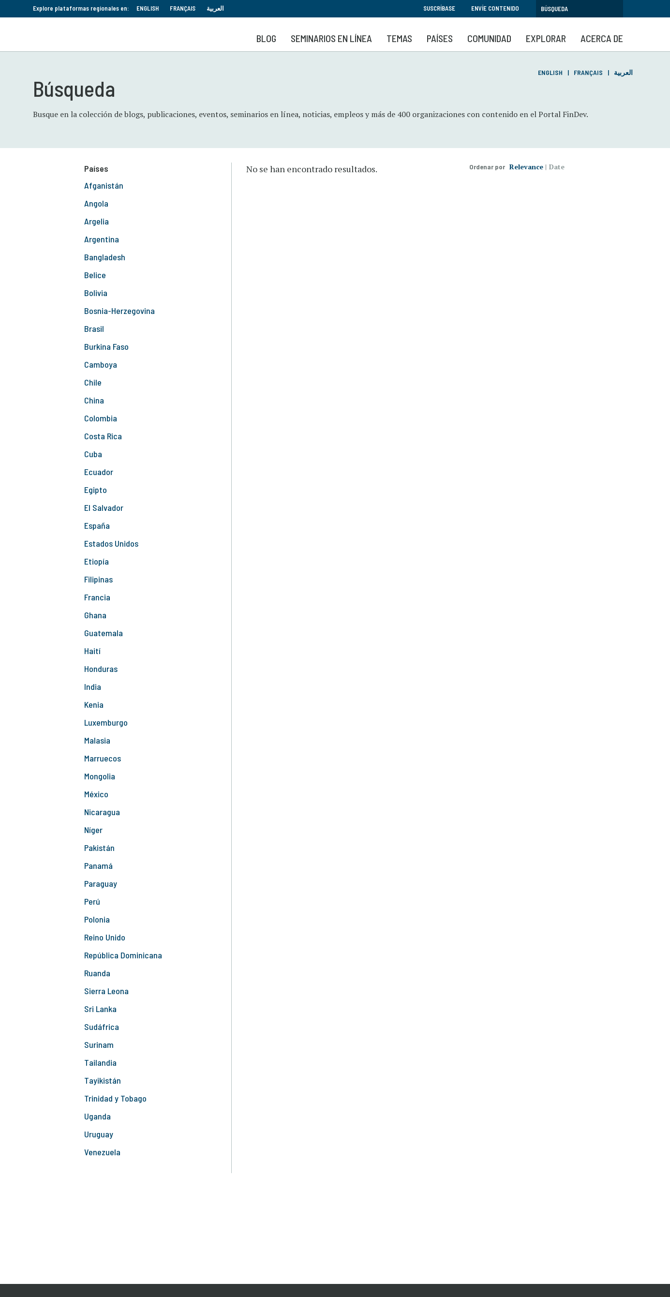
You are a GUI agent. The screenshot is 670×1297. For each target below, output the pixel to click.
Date (557, 166)
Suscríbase (439, 8)
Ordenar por (487, 167)
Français (182, 8)
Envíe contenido (495, 8)
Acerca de (602, 38)
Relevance (526, 166)
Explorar (546, 38)
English (147, 8)
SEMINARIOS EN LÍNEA (331, 38)
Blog (266, 38)
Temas (399, 38)
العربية (215, 8)
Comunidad (489, 38)
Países (440, 38)
